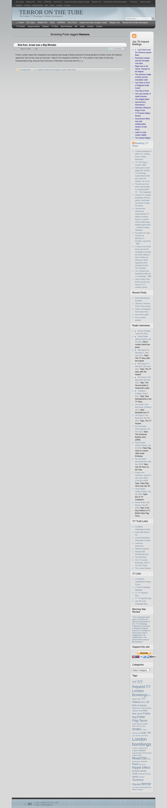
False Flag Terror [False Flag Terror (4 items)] (140, 718)
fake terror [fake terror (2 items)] (137, 713)
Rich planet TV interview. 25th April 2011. (143, 366)
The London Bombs (143, 568)
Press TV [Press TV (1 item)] (142, 764)
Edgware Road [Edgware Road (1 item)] (137, 711)
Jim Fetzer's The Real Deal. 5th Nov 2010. (142, 418)
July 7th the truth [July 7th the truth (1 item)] (138, 736)
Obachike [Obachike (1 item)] (144, 761)
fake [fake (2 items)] (145, 710)
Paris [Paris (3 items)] (135, 764)
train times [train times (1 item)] (135, 787)
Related (19, 5)
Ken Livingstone (55, 70)
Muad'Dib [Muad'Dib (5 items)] (139, 758)
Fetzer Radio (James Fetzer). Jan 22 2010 (143, 339)
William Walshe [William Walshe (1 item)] (137, 790)
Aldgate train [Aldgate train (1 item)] (136, 708)
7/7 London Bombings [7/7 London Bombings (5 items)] (141, 691)
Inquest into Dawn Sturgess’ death (76, 2)
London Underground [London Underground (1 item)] (139, 748)
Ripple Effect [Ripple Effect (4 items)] (141, 767)
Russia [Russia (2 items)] (135, 771)
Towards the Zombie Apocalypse (115, 2)
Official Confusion (142, 549)
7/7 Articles (133, 2)
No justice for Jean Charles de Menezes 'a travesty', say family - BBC (143, 238)
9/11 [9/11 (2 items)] (143, 702)
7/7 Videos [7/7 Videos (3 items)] (139, 700)
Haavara (40, 70)
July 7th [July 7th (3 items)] (146, 732)
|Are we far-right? (142, 315)
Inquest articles (145, 2)
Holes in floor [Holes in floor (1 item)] (140, 726)
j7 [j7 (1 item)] (141, 730)
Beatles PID (30, 2)
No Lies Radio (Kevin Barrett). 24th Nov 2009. (143, 461)
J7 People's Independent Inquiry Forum (143, 581)
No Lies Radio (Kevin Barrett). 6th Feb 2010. (142, 429)
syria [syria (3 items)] (135, 776)
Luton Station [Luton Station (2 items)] (139, 750)
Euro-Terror (58, 2)
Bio (46, 5)
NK (36, 49)
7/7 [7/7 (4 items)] (134, 682)
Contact (59, 5)
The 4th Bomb (140, 557)
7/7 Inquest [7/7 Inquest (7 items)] (138, 684)
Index (52, 5)
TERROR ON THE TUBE (51, 12)
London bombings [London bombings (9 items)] (141, 742)
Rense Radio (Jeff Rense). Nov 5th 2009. (142, 505)
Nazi (74, 70)
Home (21, 23)
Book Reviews (38, 5)
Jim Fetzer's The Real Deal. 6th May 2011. (143, 380)
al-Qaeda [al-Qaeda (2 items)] (142, 705)
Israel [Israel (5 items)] (136, 729)
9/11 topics (20, 2)
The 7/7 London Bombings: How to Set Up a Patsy (142, 562)
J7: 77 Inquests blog (143, 598)
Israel (46, 70)
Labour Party (66, 70)
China (39, 2)
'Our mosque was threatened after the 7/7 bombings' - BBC (143, 273)
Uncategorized (25, 70)
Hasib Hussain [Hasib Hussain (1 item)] (137, 724)
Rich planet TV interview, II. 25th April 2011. (142, 353)
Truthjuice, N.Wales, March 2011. (141, 393)
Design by (43, 805)
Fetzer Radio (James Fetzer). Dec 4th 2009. (143, 491)
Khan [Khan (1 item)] (146, 736)
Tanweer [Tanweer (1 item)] (142, 777)
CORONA (47, 2)
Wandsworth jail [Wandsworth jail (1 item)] (145, 787)
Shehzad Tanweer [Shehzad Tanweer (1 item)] (144, 774)
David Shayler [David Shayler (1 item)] (146, 708)
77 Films (27, 5)
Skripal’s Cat (96, 2)
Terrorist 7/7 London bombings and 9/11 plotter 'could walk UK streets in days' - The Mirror (143, 200)
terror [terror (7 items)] (146, 784)
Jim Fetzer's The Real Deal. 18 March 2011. (143, 407)
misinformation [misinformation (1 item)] (137, 753)
